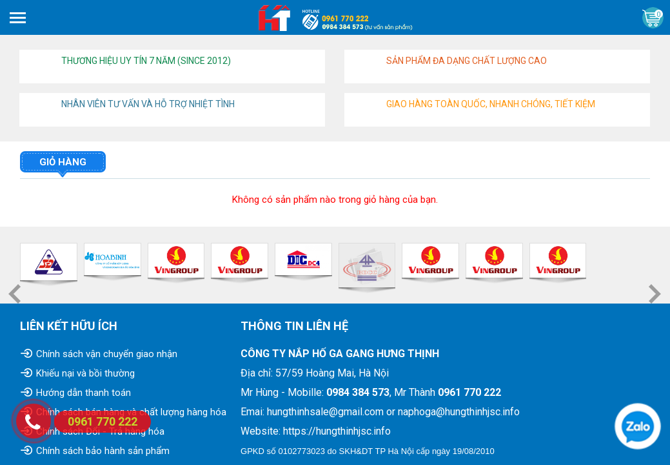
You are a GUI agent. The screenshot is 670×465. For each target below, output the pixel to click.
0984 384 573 (357, 392)
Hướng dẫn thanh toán (83, 392)
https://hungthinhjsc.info (337, 431)
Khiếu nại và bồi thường (85, 373)
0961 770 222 (469, 392)
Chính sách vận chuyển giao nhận (106, 354)
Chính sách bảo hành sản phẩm (103, 451)
